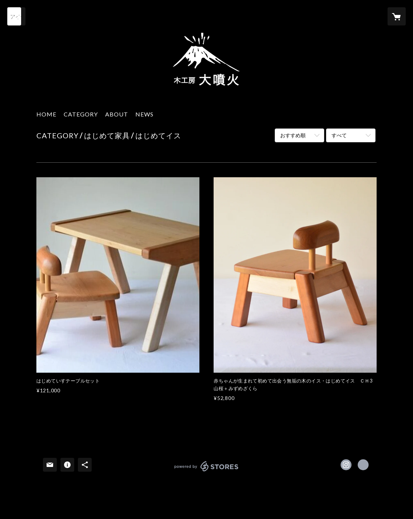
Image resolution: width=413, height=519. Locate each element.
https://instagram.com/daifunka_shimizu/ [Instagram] (346, 464)
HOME (46, 114)
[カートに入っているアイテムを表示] (397, 16)
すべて (339, 135)
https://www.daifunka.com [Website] (363, 464)
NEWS (144, 114)
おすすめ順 (293, 135)
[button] (81, 116)
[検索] (16, 16)
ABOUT (116, 114)
